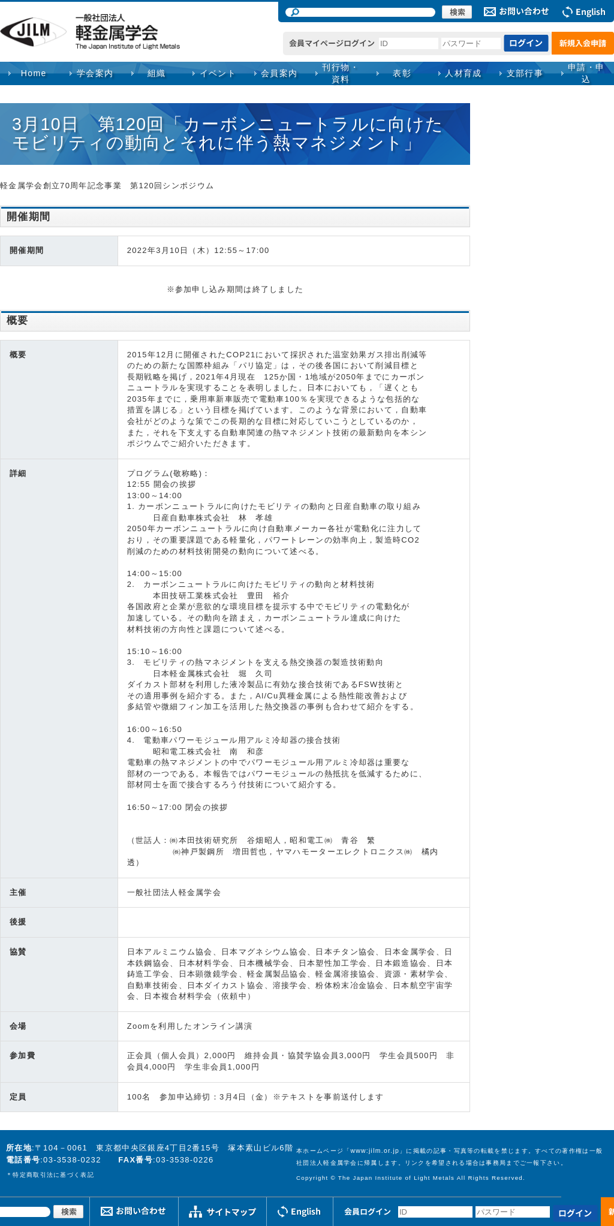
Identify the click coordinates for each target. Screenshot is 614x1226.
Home (34, 73)
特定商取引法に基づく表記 (53, 1174)
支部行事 (525, 73)
